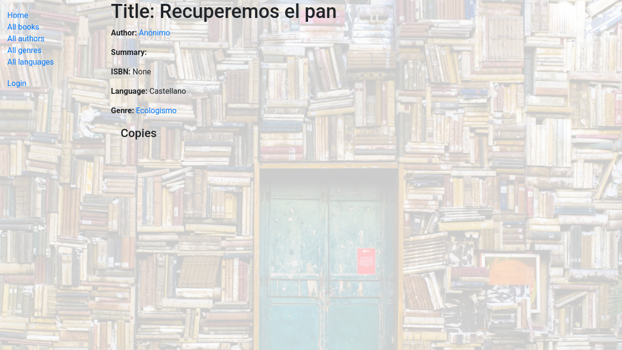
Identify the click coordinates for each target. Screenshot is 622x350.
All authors (26, 38)
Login (16, 83)
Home (17, 15)
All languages (30, 62)
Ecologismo (156, 110)
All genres (24, 50)
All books (23, 27)
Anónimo (154, 32)
